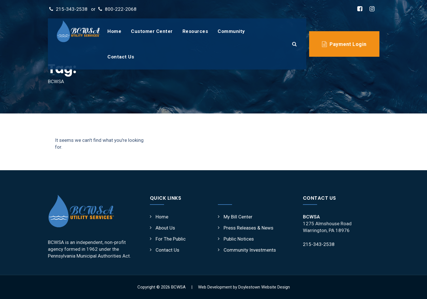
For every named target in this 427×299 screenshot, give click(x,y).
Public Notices (239, 239)
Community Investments (250, 250)
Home (114, 31)
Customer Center (152, 31)
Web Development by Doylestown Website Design (244, 287)
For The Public (171, 239)
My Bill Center (238, 217)
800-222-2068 (121, 9)
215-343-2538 (72, 9)
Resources (195, 31)
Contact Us (120, 57)
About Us (165, 228)
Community (231, 31)
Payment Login (348, 44)
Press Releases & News (248, 228)
